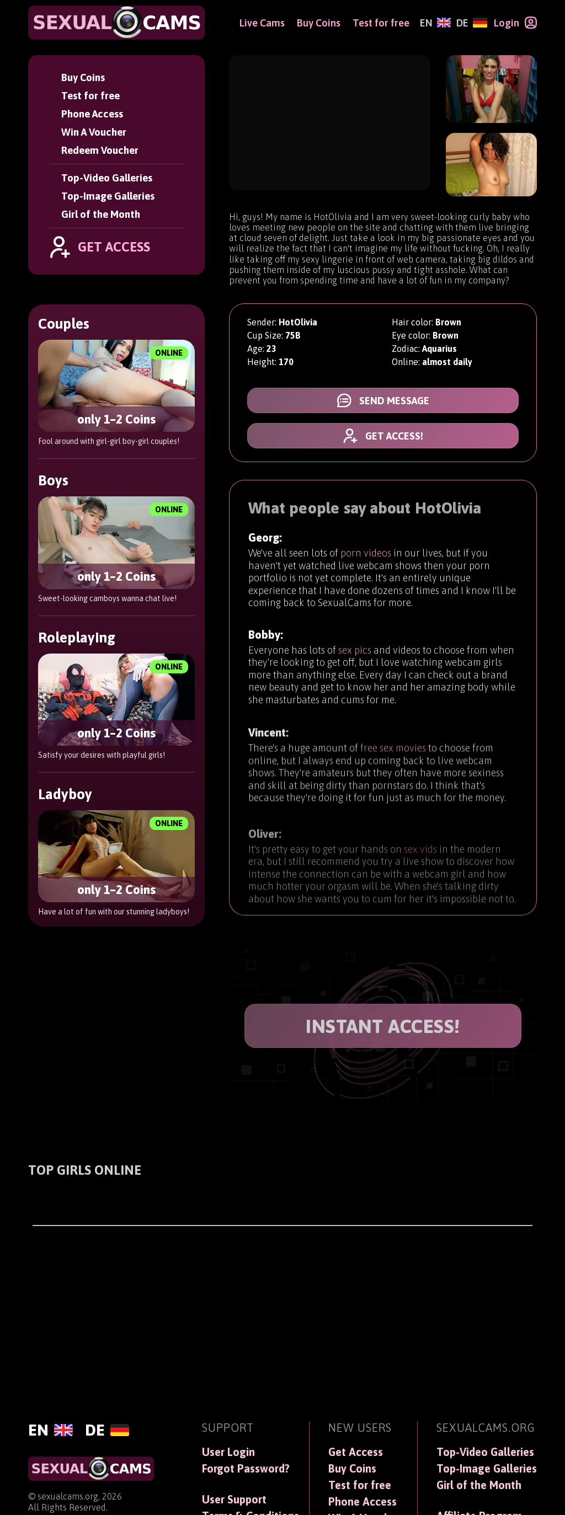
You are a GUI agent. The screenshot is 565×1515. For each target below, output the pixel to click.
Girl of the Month (100, 214)
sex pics (354, 658)
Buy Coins (83, 77)
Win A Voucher (93, 132)
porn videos (365, 555)
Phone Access (92, 114)
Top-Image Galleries (107, 196)
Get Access (355, 1452)
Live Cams (262, 23)
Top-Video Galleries (106, 178)
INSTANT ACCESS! (383, 1026)
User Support (234, 1499)
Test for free (90, 95)
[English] (435, 23)
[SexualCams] (116, 23)
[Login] (515, 23)
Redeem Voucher (99, 150)
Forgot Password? (246, 1468)
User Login (228, 1452)
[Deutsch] (471, 23)
